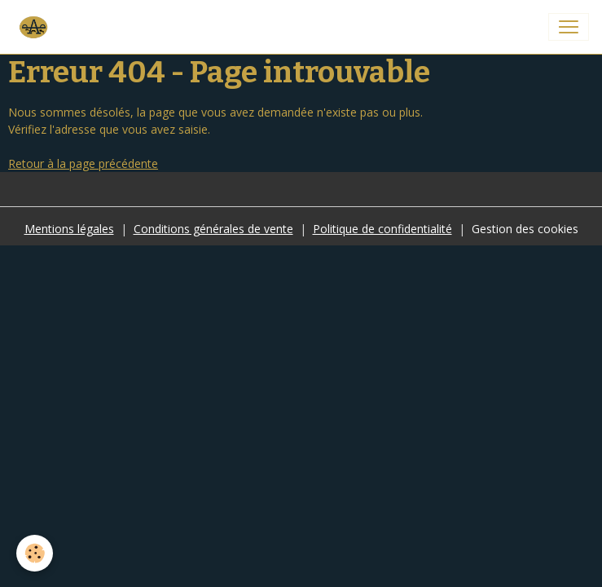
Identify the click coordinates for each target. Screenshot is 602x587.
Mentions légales (69, 228)
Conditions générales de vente (213, 228)
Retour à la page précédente (83, 163)
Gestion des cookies (525, 228)
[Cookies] (34, 553)
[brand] (36, 27)
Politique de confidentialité (382, 228)
